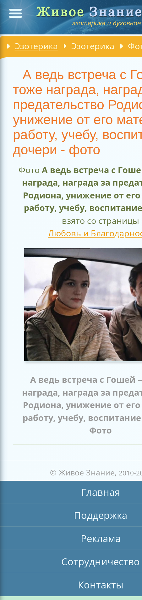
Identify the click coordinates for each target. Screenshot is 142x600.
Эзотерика (36, 46)
